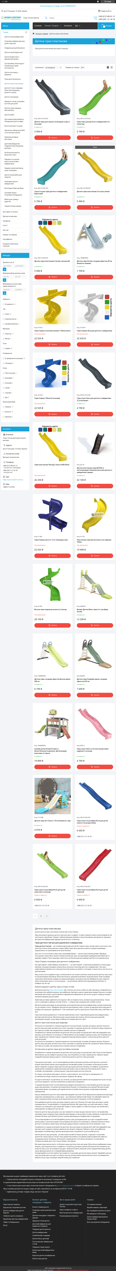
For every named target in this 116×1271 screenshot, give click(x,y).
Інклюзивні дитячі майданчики (11, 183)
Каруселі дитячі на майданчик (43, 1255)
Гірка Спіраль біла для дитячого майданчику (94, 331)
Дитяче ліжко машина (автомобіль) (13, 109)
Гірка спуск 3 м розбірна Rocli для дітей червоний (92, 891)
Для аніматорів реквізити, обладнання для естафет (14, 120)
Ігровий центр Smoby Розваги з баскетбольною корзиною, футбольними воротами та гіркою (50, 751)
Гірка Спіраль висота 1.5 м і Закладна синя (51, 540)
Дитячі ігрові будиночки (13, 52)
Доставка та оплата (10, 212)
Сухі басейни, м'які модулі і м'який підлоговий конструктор (14, 66)
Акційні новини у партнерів (97, 1207)
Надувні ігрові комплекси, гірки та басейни (14, 169)
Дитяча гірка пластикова (14, 84)
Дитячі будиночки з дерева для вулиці (12, 58)
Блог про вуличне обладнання (98, 1222)
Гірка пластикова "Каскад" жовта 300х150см (51, 465)
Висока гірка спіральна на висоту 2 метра (50, 609)
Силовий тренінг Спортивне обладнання (13, 194)
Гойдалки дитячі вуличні (41, 1229)
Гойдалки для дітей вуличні (15, 48)
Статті (5, 225)
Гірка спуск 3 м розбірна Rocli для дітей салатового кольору (49, 891)
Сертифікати (7, 239)
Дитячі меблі (9, 115)
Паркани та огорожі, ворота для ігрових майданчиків (12, 161)
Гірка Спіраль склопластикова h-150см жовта (52, 331)
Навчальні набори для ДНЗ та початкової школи (15, 131)
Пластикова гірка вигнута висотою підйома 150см (94, 541)
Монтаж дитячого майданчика (71, 1213)
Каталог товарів (42, 34)
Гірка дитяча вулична (12, 79)
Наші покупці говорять (11, 1204)
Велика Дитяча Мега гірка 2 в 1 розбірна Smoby (92, 611)
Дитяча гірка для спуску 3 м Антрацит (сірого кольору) (52, 123)
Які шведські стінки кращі (96, 1214)
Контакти (68, 26)
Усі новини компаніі (94, 1204)
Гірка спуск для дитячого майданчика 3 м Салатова (93, 123)
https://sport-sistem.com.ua (13, 480)
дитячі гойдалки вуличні (66, 1185)
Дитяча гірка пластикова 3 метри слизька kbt (52, 261)
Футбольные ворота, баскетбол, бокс (12, 154)
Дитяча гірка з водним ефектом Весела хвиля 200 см (52, 680)
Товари (5, 32)
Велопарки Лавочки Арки (14, 188)
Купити (54, 138)
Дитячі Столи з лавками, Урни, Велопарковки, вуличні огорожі (14, 90)
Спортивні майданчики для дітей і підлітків (15, 42)
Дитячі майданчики (39, 1232)
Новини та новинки (10, 235)
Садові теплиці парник (13, 206)
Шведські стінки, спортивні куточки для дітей (14, 103)
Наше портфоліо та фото (69, 1210)
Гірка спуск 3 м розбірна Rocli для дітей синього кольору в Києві (92, 822)
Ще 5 (7, 397)
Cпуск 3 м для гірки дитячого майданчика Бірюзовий (50, 193)
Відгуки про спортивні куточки (14, 1207)
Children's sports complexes (13, 1216)
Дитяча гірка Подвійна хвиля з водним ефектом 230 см (92, 680)
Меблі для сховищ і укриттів (12, 200)
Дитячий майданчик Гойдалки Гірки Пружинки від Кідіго (14, 146)
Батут (5, 1225)
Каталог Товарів (51, 26)
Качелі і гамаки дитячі (40, 1207)
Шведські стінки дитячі (41, 1221)
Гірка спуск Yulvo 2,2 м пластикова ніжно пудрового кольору (93, 750)
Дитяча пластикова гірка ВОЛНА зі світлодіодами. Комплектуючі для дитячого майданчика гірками (94, 470)
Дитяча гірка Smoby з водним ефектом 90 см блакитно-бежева (94, 262)
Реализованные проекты (69, 1216)
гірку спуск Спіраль (57, 990)
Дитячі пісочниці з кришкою (11, 74)
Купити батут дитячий (40, 1239)
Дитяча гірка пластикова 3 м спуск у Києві (93, 191)
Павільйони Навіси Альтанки (11, 138)
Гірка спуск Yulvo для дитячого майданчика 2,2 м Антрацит (94, 399)
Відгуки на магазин (10, 216)
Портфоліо (6, 221)
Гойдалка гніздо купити (41, 1247)
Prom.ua (68, 1268)
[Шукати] (46, 18)
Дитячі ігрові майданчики (14, 37)
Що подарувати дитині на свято (99, 1211)
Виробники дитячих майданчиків (15, 1219)
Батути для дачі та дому (14, 126)
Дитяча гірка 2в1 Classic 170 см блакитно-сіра (52, 821)
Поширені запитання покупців (10, 245)
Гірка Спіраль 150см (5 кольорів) (47, 398)
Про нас (6, 230)
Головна (37, 26)
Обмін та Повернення (11, 1222)
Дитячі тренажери (11, 97)
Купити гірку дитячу (39, 1258)
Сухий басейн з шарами (41, 1235)
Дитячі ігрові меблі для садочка (13, 176)
